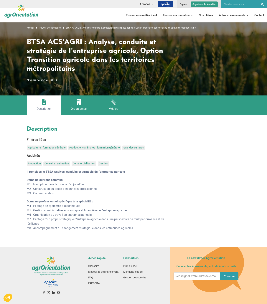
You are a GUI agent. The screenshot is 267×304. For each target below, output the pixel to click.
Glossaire (93, 266)
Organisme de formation (204, 4)
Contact (259, 15)
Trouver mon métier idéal (141, 15)
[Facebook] (43, 292)
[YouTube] (58, 292)
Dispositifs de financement (103, 271)
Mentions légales (133, 271)
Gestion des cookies (134, 277)
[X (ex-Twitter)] (48, 292)
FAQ (90, 277)
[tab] (44, 105)
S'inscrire (229, 276)
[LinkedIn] (53, 292)
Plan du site (130, 266)
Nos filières (206, 15)
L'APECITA (94, 283)
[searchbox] (238, 4)
